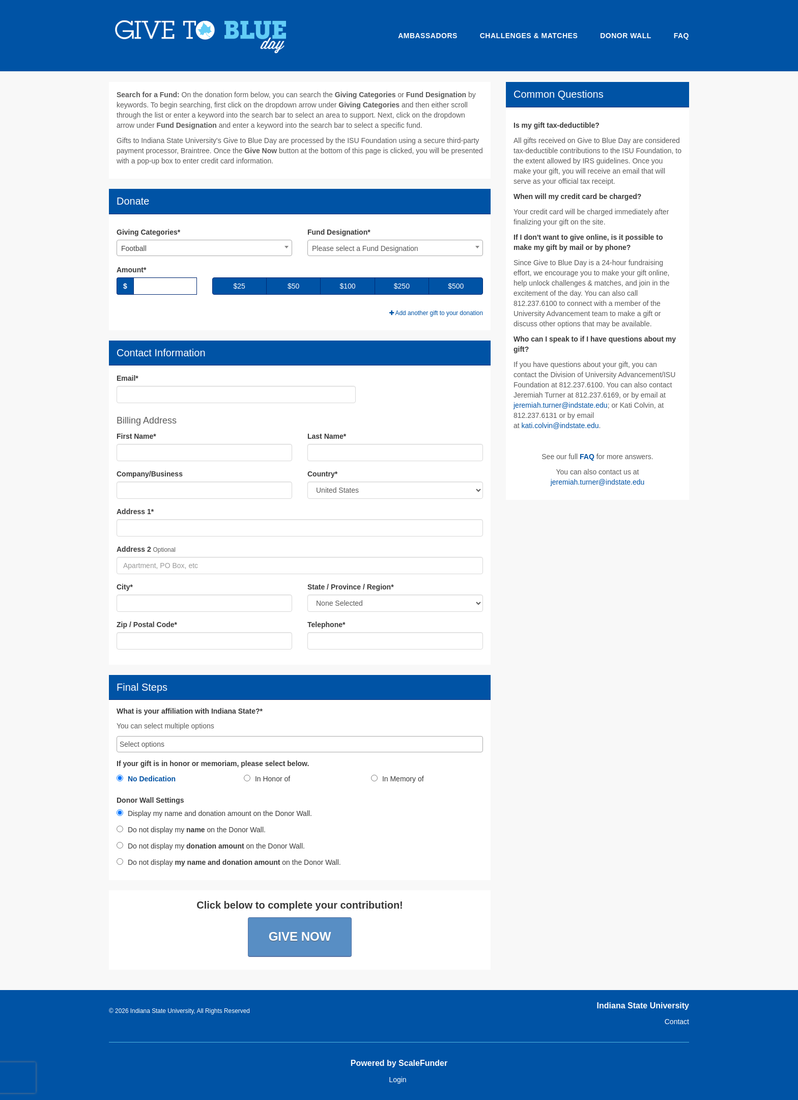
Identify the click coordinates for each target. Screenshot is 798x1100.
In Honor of (267, 779)
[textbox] (395, 248)
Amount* (131, 270)
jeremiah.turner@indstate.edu (561, 405)
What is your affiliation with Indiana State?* (190, 711)
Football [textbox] (134, 248)
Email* (127, 378)
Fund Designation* (338, 232)
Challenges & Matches (529, 36)
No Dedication (146, 779)
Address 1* (135, 511)
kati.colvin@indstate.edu (560, 425)
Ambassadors (428, 36)
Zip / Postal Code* (147, 624)
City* (125, 587)
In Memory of (397, 779)
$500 (456, 286)
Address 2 (134, 549)
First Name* (136, 436)
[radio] (172, 781)
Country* (322, 474)
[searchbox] (300, 744)
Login (397, 1080)
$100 (347, 286)
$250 (402, 286)
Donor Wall (625, 36)
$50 (293, 286)
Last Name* (326, 436)
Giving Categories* (148, 232)
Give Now (300, 936)
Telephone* (326, 624)
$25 (239, 286)
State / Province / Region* (350, 587)
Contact (677, 1022)
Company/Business (150, 474)
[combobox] (204, 248)
